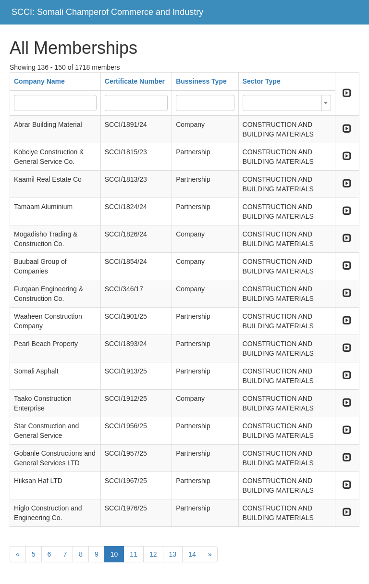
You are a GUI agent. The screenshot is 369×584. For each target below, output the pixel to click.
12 (153, 554)
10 (114, 554)
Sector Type (262, 81)
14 (192, 554)
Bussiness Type (201, 81)
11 (133, 554)
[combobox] (287, 103)
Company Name (39, 81)
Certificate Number (135, 81)
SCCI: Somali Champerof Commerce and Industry (107, 12)
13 (173, 554)
